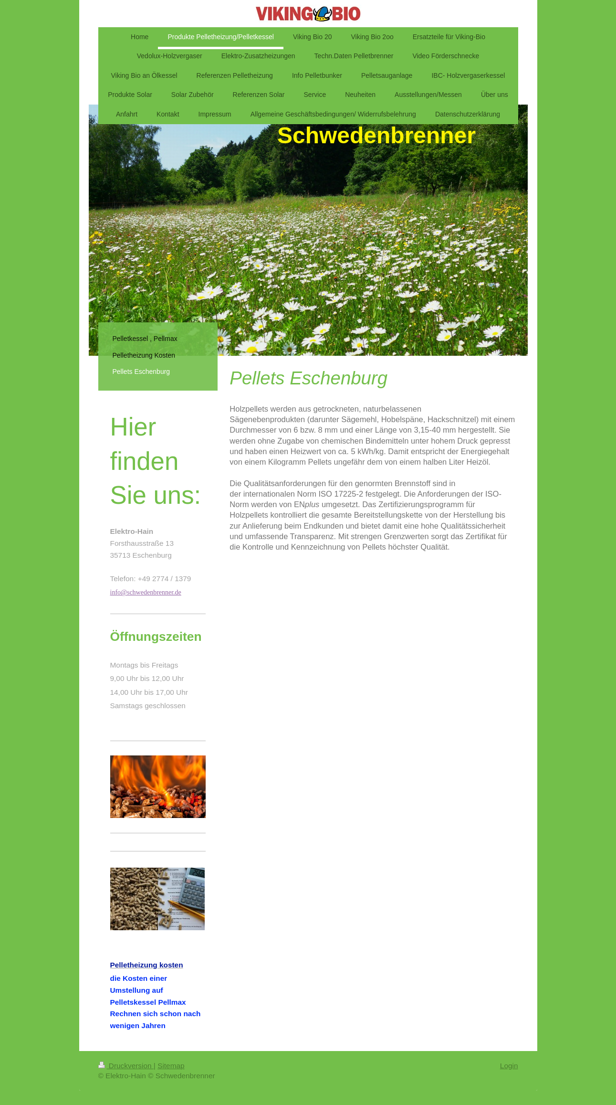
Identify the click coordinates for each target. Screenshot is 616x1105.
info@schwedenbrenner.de (145, 592)
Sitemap (170, 1066)
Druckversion (126, 1066)
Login (509, 1066)
